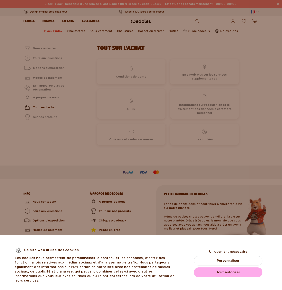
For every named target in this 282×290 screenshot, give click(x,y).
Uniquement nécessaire (228, 251)
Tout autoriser (228, 272)
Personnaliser (228, 261)
